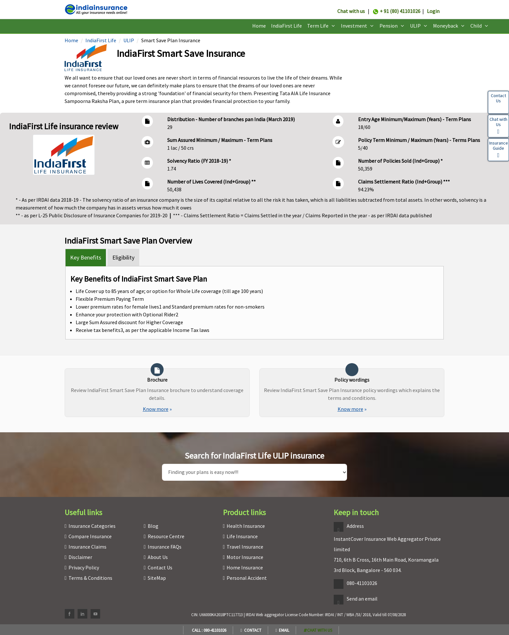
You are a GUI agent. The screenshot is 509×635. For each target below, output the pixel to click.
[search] (254, 472)
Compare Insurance (90, 536)
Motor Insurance (245, 557)
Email (283, 630)
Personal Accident (247, 578)
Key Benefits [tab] (85, 257)
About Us (158, 557)
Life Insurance (242, 536)
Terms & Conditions (90, 578)
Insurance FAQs (164, 546)
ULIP (128, 40)
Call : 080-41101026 (208, 630)
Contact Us (160, 567)
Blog (153, 526)
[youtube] (95, 614)
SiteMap (157, 578)
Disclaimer (80, 557)
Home (259, 25)
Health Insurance (246, 526)
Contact (251, 630)
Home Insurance (245, 567)
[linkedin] (82, 614)
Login (433, 11)
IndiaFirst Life (286, 25)
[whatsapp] (318, 630)
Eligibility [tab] (123, 257)
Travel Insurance (245, 546)
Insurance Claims (87, 546)
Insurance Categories (92, 526)
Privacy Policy (83, 567)
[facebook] (69, 614)
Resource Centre (166, 536)
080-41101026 (362, 583)
